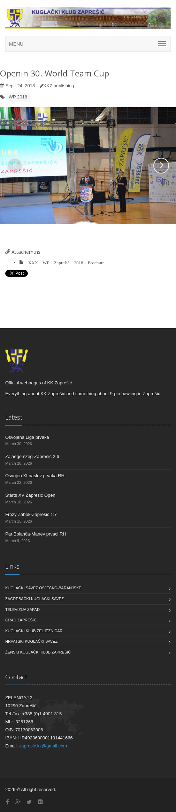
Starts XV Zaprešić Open (30, 495)
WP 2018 (18, 96)
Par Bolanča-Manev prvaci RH (35, 534)
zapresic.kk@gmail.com (43, 745)
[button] (15, 166)
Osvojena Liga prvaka (27, 437)
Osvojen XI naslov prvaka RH (34, 475)
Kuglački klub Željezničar (33, 631)
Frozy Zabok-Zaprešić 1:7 (31, 514)
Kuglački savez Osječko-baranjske (43, 588)
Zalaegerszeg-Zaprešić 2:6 (32, 456)
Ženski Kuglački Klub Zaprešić (38, 652)
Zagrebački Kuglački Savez (34, 599)
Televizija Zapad (22, 609)
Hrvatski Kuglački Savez (31, 641)
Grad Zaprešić (21, 620)
